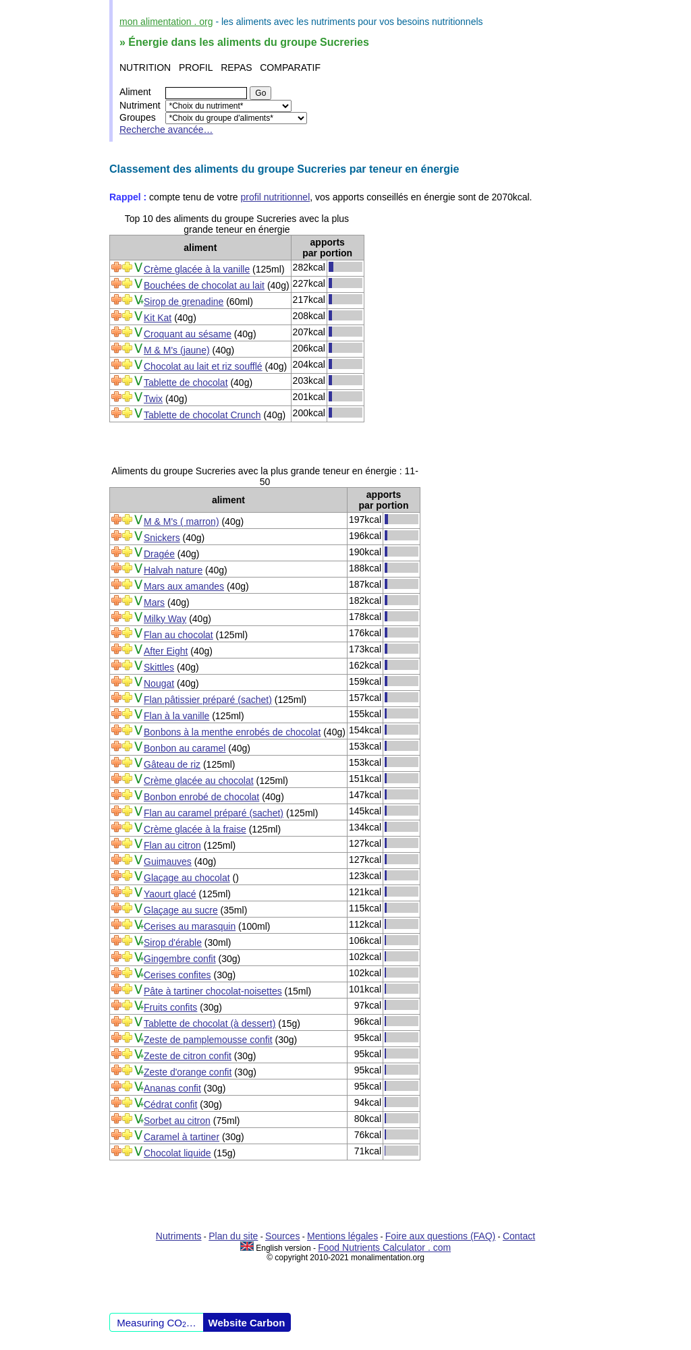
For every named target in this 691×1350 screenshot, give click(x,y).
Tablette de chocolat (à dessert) (209, 1023)
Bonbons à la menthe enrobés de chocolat (232, 732)
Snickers (162, 537)
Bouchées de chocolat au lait (204, 285)
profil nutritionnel (275, 197)
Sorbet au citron (177, 1120)
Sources (282, 1236)
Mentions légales (342, 1236)
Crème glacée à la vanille (197, 269)
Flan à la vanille (176, 715)
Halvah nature (173, 570)
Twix (153, 398)
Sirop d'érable (173, 942)
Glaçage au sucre (181, 910)
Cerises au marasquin (190, 926)
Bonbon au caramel (184, 748)
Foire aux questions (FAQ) (440, 1236)
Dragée (159, 554)
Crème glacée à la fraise (195, 829)
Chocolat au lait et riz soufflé (203, 366)
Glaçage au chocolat (187, 877)
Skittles (159, 667)
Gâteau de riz (172, 764)
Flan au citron (172, 845)
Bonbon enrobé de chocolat (201, 796)
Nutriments (179, 1236)
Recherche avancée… (166, 129)
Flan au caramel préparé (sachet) (213, 813)
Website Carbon (247, 1322)
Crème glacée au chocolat (199, 780)
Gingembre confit (180, 958)
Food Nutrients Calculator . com (384, 1247)
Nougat (159, 683)
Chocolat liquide (177, 1153)
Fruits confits (170, 1007)
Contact (519, 1236)
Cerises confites (177, 974)
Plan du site (233, 1236)
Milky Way (165, 618)
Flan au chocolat (178, 634)
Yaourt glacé (170, 894)
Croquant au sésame (187, 334)
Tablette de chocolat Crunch (202, 415)
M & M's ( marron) (181, 521)
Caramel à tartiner (181, 1136)
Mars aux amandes (184, 586)
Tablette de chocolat (186, 382)
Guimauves (168, 861)
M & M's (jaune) (177, 350)
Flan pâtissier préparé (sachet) (208, 699)
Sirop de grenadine (183, 301)
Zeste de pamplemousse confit (208, 1039)
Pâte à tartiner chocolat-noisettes (213, 991)
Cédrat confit (170, 1104)
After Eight (166, 651)
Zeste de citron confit (187, 1055)
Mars (154, 602)
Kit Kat (157, 317)
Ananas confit (172, 1088)
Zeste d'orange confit (187, 1072)
